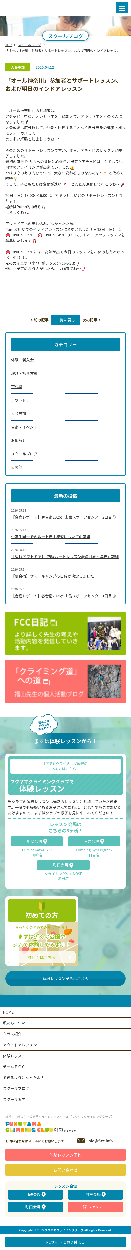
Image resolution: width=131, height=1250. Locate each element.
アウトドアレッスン (20, 1044)
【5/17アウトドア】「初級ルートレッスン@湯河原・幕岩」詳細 (65, 556)
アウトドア (20, 400)
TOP (8, 44)
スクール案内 (14, 1099)
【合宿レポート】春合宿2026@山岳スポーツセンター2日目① (63, 517)
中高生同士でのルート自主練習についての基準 (50, 536)
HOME (8, 1012)
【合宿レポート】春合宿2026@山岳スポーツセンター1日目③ (63, 595)
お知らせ (18, 440)
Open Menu (122, 7)
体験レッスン (14, 1055)
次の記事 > (91, 319)
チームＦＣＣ (14, 1066)
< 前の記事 (39, 319)
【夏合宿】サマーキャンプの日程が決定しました (52, 576)
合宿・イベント (24, 427)
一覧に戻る (65, 319)
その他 (16, 467)
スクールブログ (29, 44)
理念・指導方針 (24, 373)
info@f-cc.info (100, 1140)
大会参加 (18, 413)
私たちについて (16, 1022)
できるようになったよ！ (23, 1077)
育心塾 (16, 386)
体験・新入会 (22, 359)
